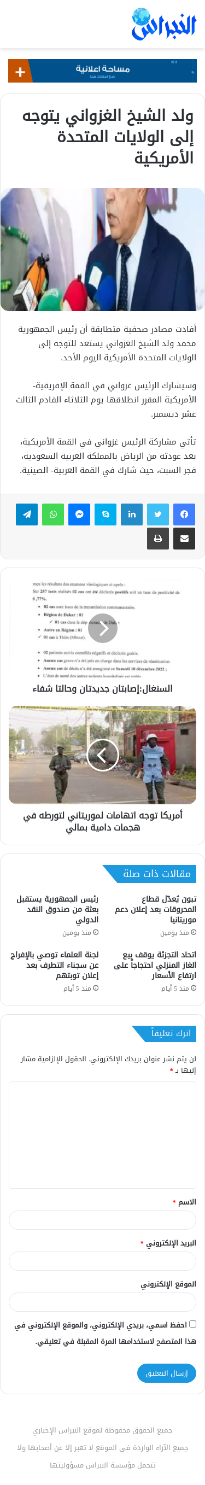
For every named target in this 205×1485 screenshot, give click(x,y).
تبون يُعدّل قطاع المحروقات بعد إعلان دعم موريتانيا (155, 909)
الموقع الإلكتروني (168, 1284)
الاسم (185, 1202)
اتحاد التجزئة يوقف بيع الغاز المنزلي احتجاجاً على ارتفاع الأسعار (155, 965)
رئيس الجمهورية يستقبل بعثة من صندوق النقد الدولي (57, 909)
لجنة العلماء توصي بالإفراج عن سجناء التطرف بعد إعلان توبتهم (54, 965)
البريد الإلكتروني (168, 1243)
